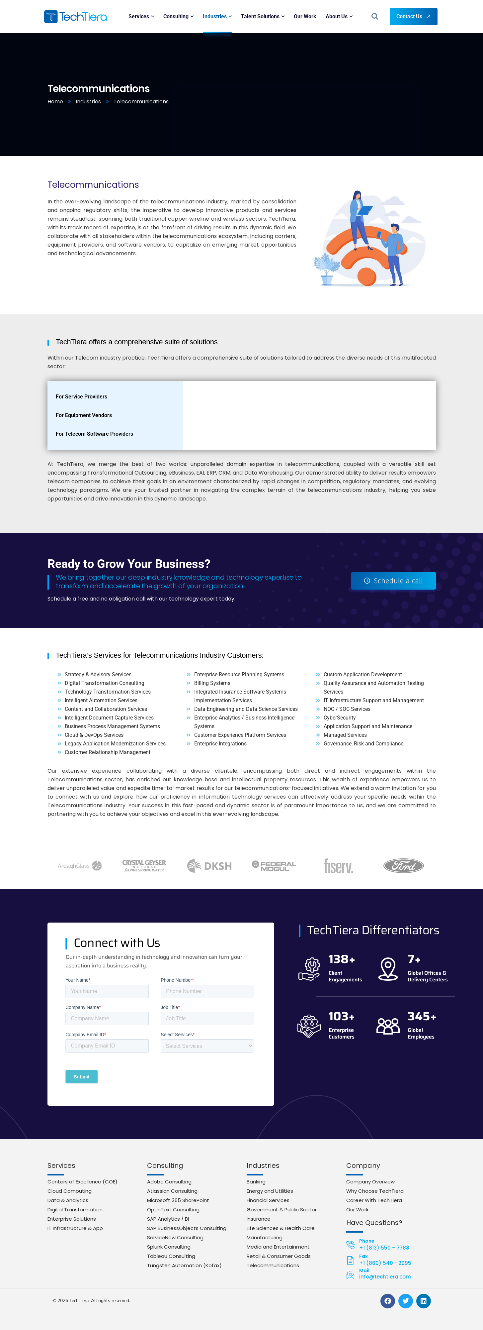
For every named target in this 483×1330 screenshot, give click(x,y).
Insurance (259, 1218)
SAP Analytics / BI (168, 1218)
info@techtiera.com (385, 1276)
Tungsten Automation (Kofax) (184, 1265)
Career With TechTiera (374, 1200)
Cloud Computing (69, 1190)
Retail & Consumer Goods (279, 1256)
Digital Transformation (75, 1209)
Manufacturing (264, 1237)
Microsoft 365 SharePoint (178, 1200)
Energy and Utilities (270, 1190)
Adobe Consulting (169, 1181)
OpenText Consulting (173, 1209)
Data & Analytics (67, 1200)
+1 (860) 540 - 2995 (385, 1263)
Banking (256, 1181)
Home (55, 101)
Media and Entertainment (278, 1246)
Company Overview (370, 1181)
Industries (88, 101)
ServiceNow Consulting (175, 1237)
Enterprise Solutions (71, 1218)
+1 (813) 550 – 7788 (384, 1247)
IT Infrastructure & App (75, 1228)
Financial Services (268, 1200)
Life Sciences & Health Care (281, 1228)
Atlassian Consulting (172, 1190)
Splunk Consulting (169, 1246)
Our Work (357, 1209)
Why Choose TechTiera (375, 1190)
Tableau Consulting (171, 1256)
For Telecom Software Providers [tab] (94, 434)
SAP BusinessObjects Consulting (186, 1228)
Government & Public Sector (282, 1209)
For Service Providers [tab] (81, 396)
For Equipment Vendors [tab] (84, 415)
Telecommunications (273, 1265)
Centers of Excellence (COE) (82, 1181)
